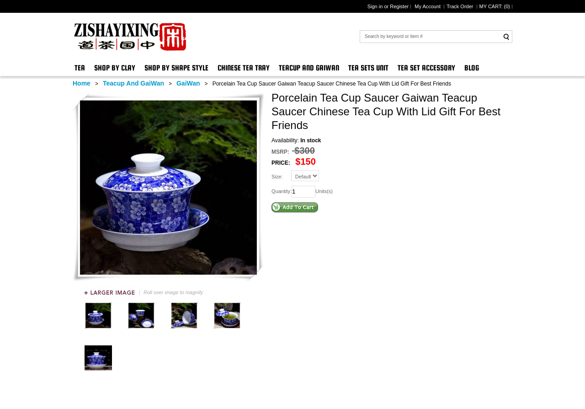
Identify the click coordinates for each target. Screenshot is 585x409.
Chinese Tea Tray (244, 68)
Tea (79, 68)
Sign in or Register (388, 6)
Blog (471, 68)
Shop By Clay (114, 68)
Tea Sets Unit (368, 68)
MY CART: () (494, 6)
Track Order (460, 6)
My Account (428, 6)
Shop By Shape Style (176, 68)
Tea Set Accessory (426, 68)
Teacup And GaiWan (309, 68)
